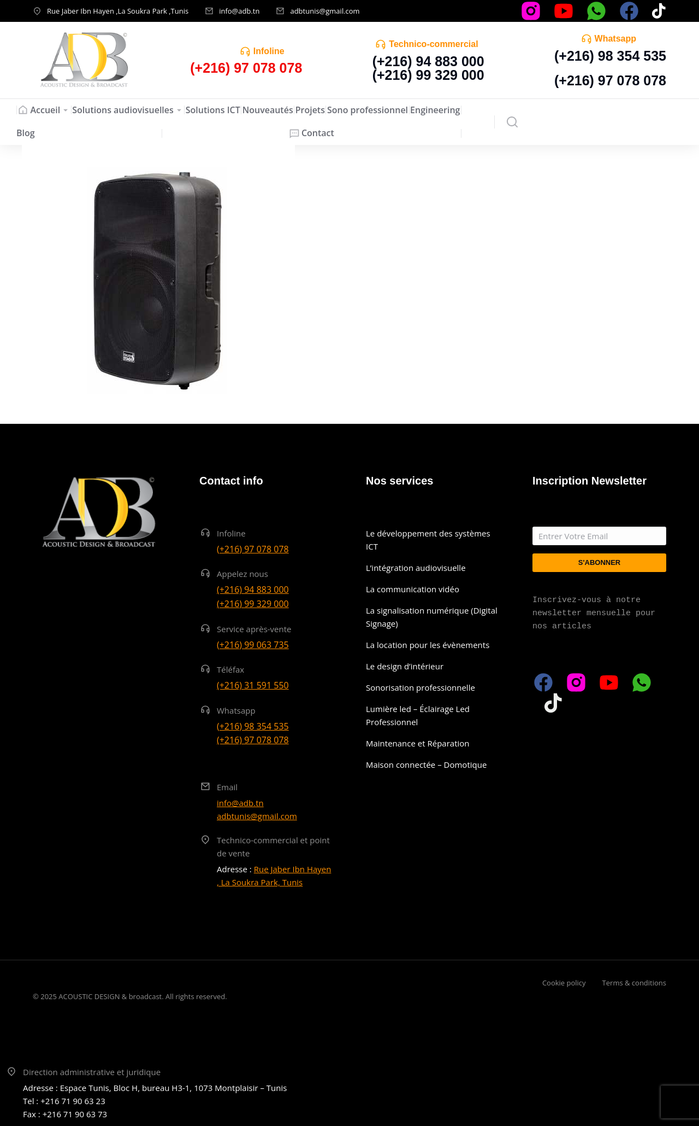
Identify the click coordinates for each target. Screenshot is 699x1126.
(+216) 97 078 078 (610, 80)
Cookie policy (564, 983)
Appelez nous (242, 573)
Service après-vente (254, 628)
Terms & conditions (634, 983)
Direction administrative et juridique (92, 1071)
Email (227, 786)
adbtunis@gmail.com (324, 11)
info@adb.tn (239, 11)
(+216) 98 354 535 (610, 55)
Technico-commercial (433, 44)
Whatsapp (615, 38)
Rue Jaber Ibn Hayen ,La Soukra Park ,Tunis (117, 11)
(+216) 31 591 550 (253, 685)
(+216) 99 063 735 (253, 645)
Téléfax (230, 669)
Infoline (269, 51)
